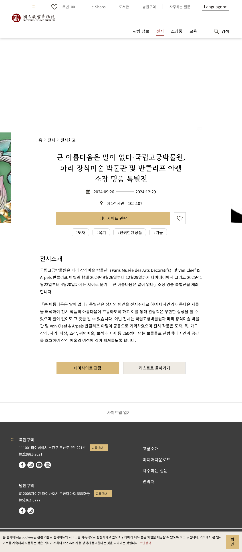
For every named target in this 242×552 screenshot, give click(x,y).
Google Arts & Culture (47, 465)
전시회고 (68, 140)
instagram (30, 465)
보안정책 (145, 542)
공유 (160, 140)
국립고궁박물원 (33, 18)
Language (213, 6)
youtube (39, 465)
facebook (22, 465)
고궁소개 (151, 449)
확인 (232, 541)
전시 (51, 140)
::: (33, 7)
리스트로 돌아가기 (154, 368)
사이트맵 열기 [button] (119, 412)
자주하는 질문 (155, 470)
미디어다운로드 (157, 459)
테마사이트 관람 (113, 218)
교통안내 (97, 447)
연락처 (149, 481)
